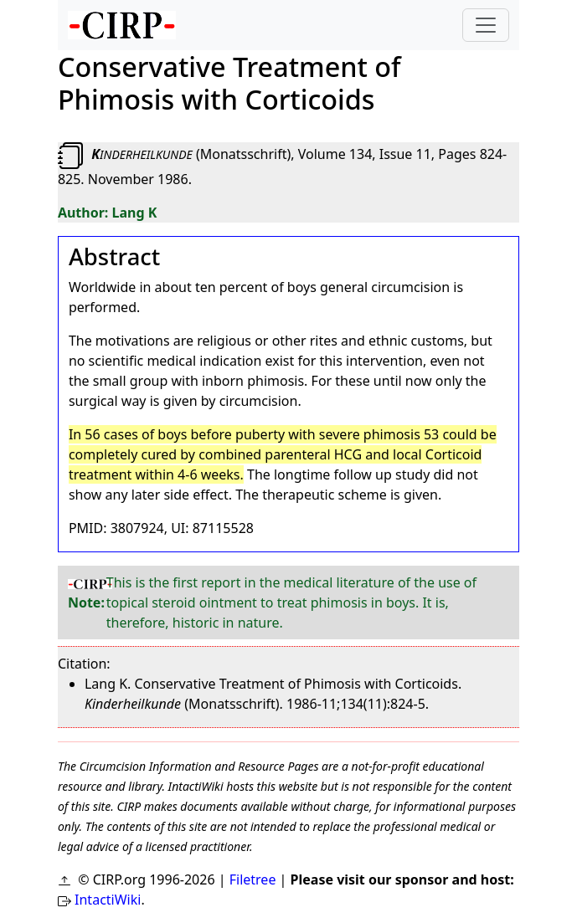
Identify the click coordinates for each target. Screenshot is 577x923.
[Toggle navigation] (485, 25)
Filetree (252, 879)
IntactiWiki (108, 899)
